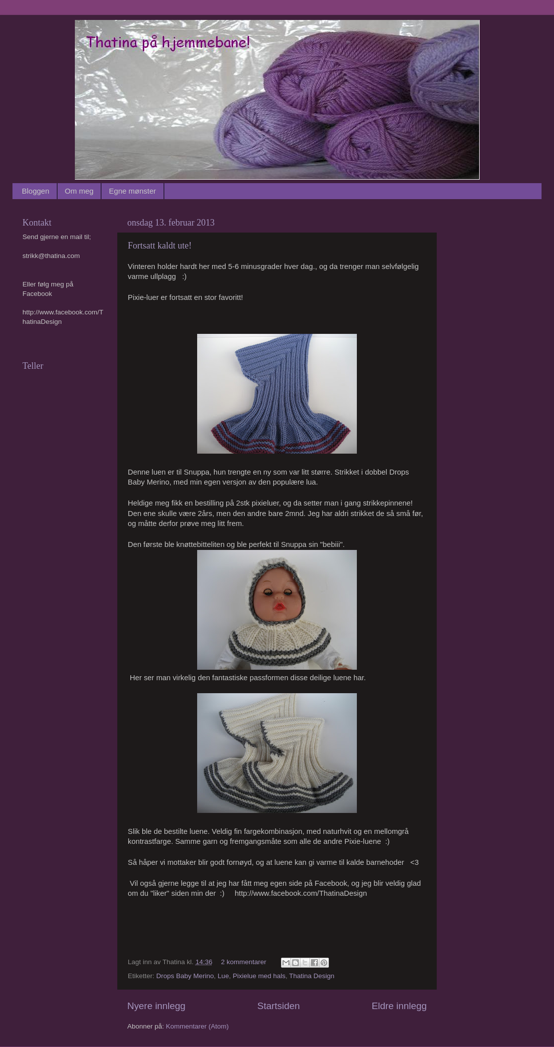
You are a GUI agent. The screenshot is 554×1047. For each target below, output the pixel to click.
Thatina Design (311, 976)
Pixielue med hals (259, 976)
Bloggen (35, 191)
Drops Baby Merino (185, 976)
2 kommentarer (244, 962)
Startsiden (279, 1006)
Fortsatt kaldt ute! (160, 246)
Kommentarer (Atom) (197, 1026)
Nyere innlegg (156, 1006)
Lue (223, 976)
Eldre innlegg (399, 1006)
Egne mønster (132, 191)
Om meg (79, 191)
